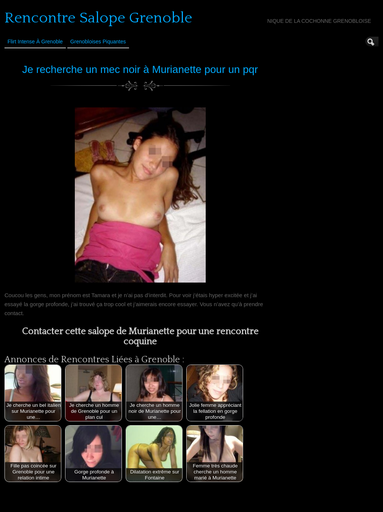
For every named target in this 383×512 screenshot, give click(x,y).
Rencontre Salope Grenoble (98, 18)
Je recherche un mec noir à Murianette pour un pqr (140, 69)
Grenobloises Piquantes (98, 42)
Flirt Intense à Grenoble (35, 42)
